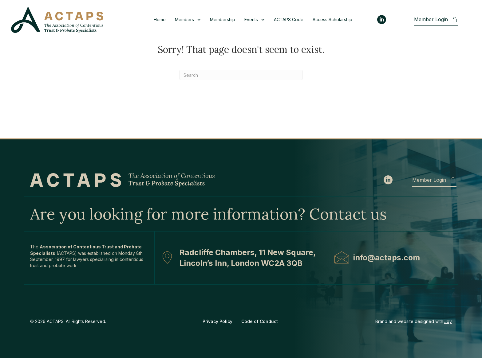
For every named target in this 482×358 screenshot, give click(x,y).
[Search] (241, 75)
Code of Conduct (260, 321)
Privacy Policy (217, 321)
